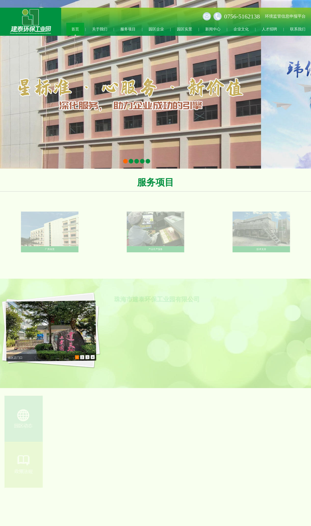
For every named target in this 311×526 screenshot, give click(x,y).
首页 (75, 29)
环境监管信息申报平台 (283, 16)
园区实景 (184, 29)
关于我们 (99, 29)
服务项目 (128, 29)
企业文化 (241, 29)
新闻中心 (213, 29)
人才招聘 (269, 29)
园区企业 (156, 29)
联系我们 (297, 29)
